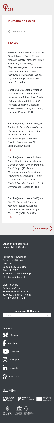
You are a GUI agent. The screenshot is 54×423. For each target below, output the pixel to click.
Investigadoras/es (21, 21)
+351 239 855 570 (15, 277)
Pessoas (19, 31)
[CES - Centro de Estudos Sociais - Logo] (8, 6)
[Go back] (9, 31)
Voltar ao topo (42, 228)
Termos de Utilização (13, 260)
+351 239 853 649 (15, 298)
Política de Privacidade (14, 257)
